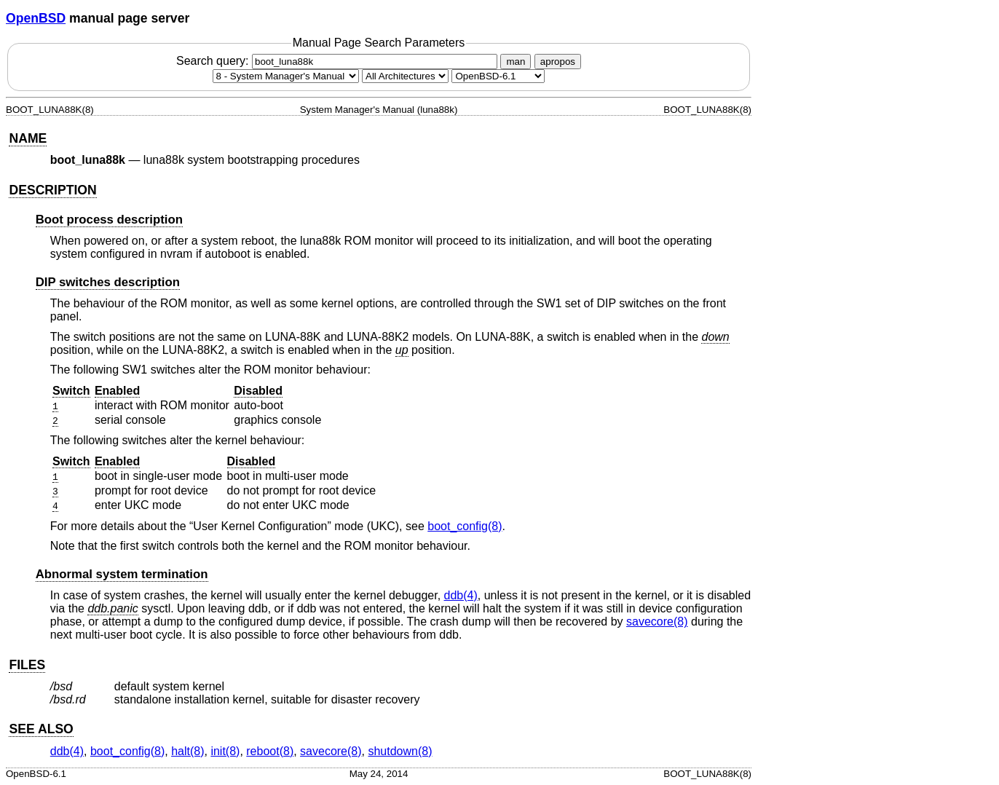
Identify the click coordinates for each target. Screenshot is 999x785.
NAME (28, 138)
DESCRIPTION (52, 190)
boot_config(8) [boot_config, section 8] (464, 526)
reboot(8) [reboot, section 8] (269, 751)
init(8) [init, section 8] (225, 751)
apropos (557, 61)
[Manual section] (286, 76)
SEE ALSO (41, 729)
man (515, 61)
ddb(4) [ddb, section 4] (461, 595)
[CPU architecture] (405, 76)
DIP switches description (108, 282)
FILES (27, 665)
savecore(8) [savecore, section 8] (656, 621)
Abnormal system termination (122, 574)
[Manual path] (498, 76)
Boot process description (109, 219)
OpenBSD (36, 18)
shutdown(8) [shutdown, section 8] (400, 751)
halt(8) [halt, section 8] (187, 751)
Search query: (338, 61)
